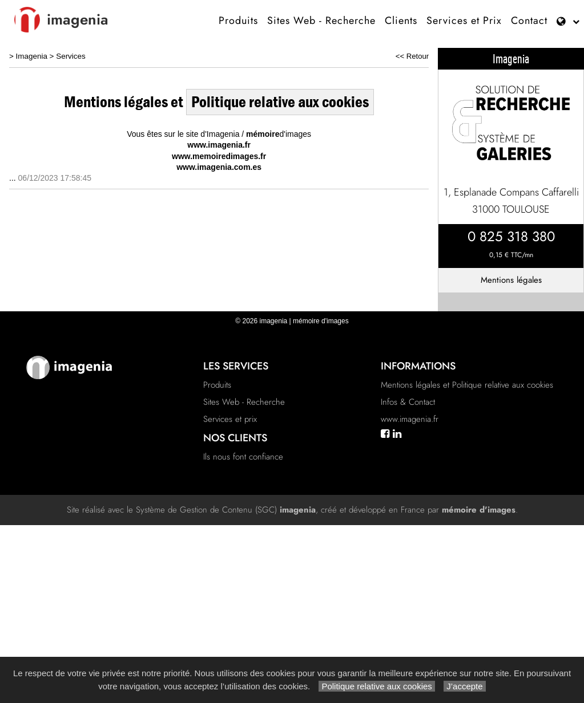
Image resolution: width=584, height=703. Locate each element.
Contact (529, 20)
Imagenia (31, 56)
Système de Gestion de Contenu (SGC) (226, 509)
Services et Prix (464, 20)
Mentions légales (511, 280)
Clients (401, 20)
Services (71, 56)
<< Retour (412, 56)
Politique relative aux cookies (376, 686)
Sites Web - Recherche (321, 20)
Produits (238, 20)
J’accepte (464, 686)
